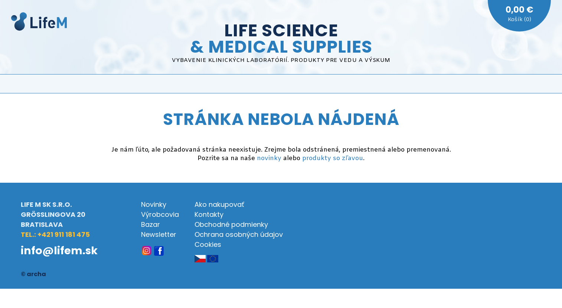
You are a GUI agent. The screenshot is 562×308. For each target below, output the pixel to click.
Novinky (153, 204)
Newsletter (158, 234)
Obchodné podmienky (231, 224)
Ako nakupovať (219, 204)
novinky (269, 158)
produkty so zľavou (332, 158)
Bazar (150, 224)
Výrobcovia (160, 214)
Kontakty (209, 214)
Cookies (208, 244)
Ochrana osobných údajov (239, 234)
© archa (33, 274)
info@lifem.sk (59, 250)
